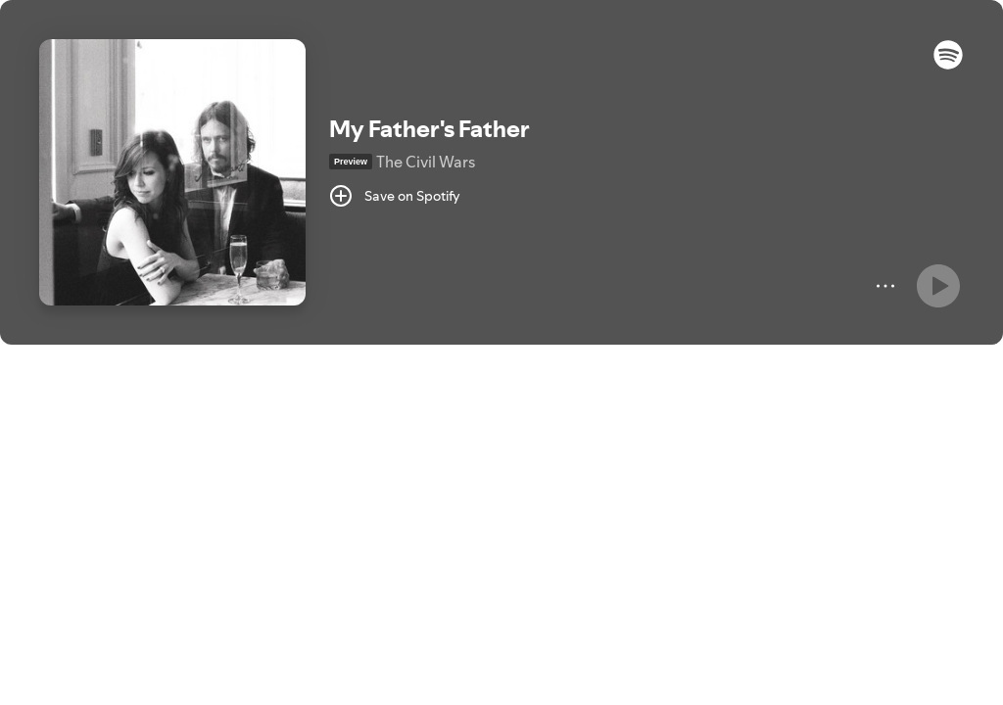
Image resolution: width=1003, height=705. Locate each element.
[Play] (938, 285)
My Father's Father (429, 129)
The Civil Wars (425, 161)
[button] (948, 64)
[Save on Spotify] (394, 196)
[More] (885, 286)
